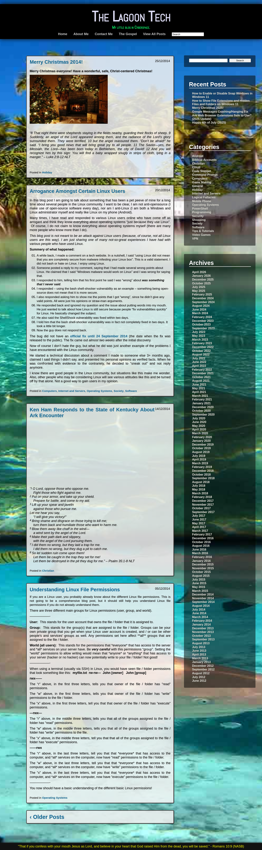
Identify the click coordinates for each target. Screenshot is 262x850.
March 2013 (200, 658)
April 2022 (199, 365)
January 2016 (201, 560)
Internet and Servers (71, 390)
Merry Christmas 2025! (208, 107)
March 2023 (200, 339)
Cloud (196, 167)
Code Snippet (201, 171)
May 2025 (198, 290)
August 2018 (201, 482)
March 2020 (200, 433)
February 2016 (202, 557)
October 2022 (201, 350)
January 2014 (201, 624)
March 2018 (200, 493)
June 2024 (199, 309)
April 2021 (199, 392)
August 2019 (201, 452)
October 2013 (201, 635)
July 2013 (198, 647)
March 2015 (200, 590)
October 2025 (201, 283)
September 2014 (203, 601)
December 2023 (203, 320)
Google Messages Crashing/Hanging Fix (220, 111)
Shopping (199, 219)
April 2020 (199, 429)
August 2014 (201, 605)
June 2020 (199, 422)
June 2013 (199, 650)
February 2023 (202, 343)
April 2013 (199, 654)
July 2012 (198, 677)
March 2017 (200, 530)
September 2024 (203, 302)
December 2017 (203, 500)
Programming (201, 212)
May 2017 (198, 523)
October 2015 (201, 571)
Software (131, 390)
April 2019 (199, 459)
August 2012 (201, 673)
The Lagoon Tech (131, 16)
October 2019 (201, 448)
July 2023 (198, 331)
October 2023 (201, 324)
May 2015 (198, 587)
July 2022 (198, 358)
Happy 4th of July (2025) (209, 122)
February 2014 (202, 620)
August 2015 (201, 575)
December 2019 (203, 444)
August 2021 (201, 380)
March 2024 (200, 313)
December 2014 (203, 594)
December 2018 (203, 470)
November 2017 (203, 504)
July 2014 (198, 609)
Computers (49, 390)
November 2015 (203, 568)
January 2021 (201, 403)
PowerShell (200, 208)
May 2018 (198, 489)
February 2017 (202, 534)
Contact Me (104, 34)
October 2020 (201, 410)
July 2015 (198, 579)
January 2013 (201, 662)
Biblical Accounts (204, 159)
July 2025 (198, 287)
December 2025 (203, 279)
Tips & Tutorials (203, 231)
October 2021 (201, 377)
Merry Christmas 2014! (56, 62)
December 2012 (203, 665)
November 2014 (203, 598)
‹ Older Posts (47, 817)
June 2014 (199, 613)
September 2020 (203, 414)
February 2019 (202, 466)
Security (198, 216)
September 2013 (203, 639)
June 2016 (199, 549)
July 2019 (198, 455)
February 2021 (202, 399)
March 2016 (200, 553)
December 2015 (203, 564)
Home (62, 34)
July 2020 (198, 418)
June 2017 (199, 519)
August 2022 (201, 354)
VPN (195, 238)
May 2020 (198, 425)
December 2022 (203, 347)
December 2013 (203, 628)
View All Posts (154, 34)
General (197, 186)
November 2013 (203, 631)
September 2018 (203, 478)
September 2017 (203, 512)
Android (197, 156)
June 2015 (199, 583)
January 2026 (201, 275)
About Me (81, 34)
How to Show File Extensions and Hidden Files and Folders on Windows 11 (221, 102)
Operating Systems (99, 390)
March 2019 (200, 463)
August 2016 (201, 545)
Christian (48, 570)
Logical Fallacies (204, 197)
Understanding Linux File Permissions (75, 589)
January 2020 (201, 440)
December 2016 (203, 538)
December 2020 (203, 407)
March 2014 (200, 617)
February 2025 (202, 294)
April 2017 (199, 527)
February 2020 (202, 437)
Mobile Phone (201, 201)
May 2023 (198, 335)
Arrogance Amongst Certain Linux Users (77, 191)
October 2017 (201, 508)
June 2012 (199, 680)
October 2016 (201, 542)
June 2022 (199, 362)
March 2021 (200, 395)
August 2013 (201, 643)
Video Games (201, 234)
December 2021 (203, 373)
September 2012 (203, 669)
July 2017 (198, 515)
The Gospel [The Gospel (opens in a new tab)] (128, 34)
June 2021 (199, 384)
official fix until (99, 336)
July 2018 (198, 485)
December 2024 (203, 298)
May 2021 (198, 388)
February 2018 (202, 497)
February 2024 (202, 317)
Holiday (47, 172)
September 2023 (203, 328)
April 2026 (199, 272)
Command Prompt (205, 174)
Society (119, 390)
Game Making (201, 182)
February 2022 (202, 369)
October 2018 (201, 474)
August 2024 (201, 305)
